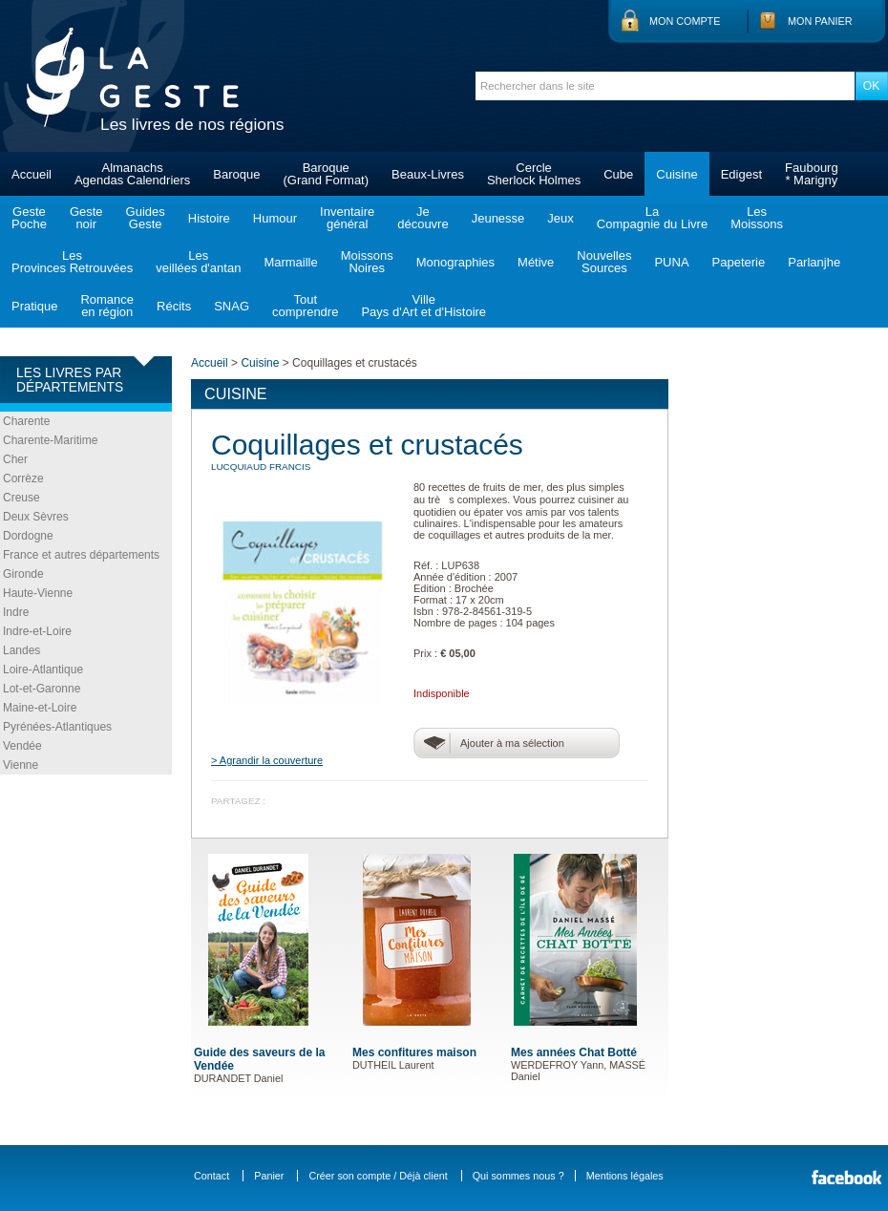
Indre (16, 612)
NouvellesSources (604, 261)
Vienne (20, 765)
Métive (536, 262)
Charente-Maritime (50, 440)
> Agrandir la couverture (267, 760)
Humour (275, 218)
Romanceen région (107, 305)
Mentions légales (625, 1175)
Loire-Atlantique (43, 669)
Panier (269, 1175)
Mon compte (684, 21)
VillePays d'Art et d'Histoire (423, 305)
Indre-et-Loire (37, 631)
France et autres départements (81, 555)
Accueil (31, 174)
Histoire (209, 218)
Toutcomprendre (305, 305)
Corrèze (23, 478)
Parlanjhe (814, 262)
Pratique (34, 306)
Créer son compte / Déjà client (377, 1175)
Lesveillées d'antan (198, 261)
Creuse (21, 497)
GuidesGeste (145, 217)
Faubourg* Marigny (811, 173)
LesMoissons (756, 217)
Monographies (455, 262)
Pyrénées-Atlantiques (57, 726)
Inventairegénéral (347, 217)
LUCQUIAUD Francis (260, 466)
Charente (26, 421)
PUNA (671, 262)
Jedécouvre (422, 217)
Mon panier (820, 21)
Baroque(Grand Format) (326, 173)
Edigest (741, 174)
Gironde (23, 574)
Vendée (22, 746)
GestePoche (29, 217)
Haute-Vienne (38, 593)
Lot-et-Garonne (41, 688)
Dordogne (28, 535)
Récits (174, 306)
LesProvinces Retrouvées (72, 261)
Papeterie (739, 262)
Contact (211, 1175)
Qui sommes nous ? (518, 1175)
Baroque (236, 174)
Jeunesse (498, 218)
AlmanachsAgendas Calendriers (132, 173)
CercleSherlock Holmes (534, 173)
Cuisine (676, 174)
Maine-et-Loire (39, 707)
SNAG (231, 306)
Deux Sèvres (36, 516)
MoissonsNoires (367, 261)
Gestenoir (86, 217)
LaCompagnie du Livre (652, 217)
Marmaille (290, 262)
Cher (15, 459)
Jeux (560, 218)
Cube (618, 174)
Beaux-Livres (427, 174)
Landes (21, 650)
